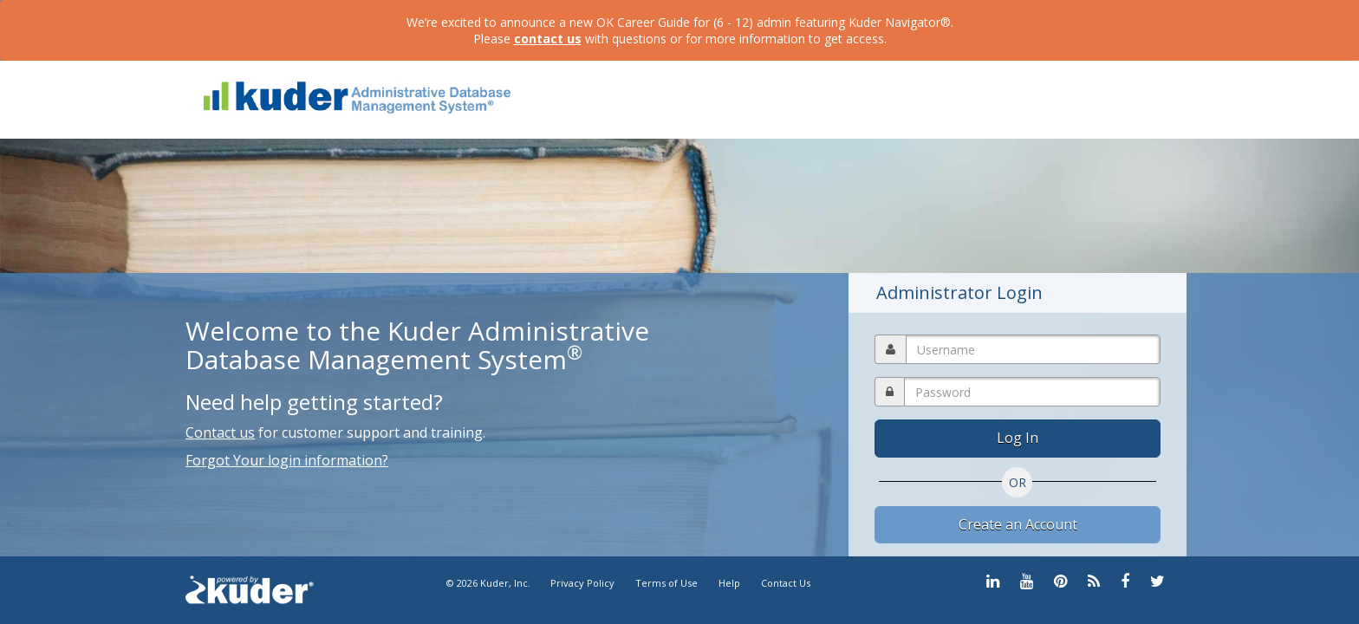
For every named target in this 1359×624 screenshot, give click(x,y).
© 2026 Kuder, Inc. (489, 582)
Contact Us (785, 582)
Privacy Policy (582, 582)
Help (729, 582)
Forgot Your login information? (286, 460)
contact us (548, 38)
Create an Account (1018, 524)
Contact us (220, 432)
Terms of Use (666, 582)
